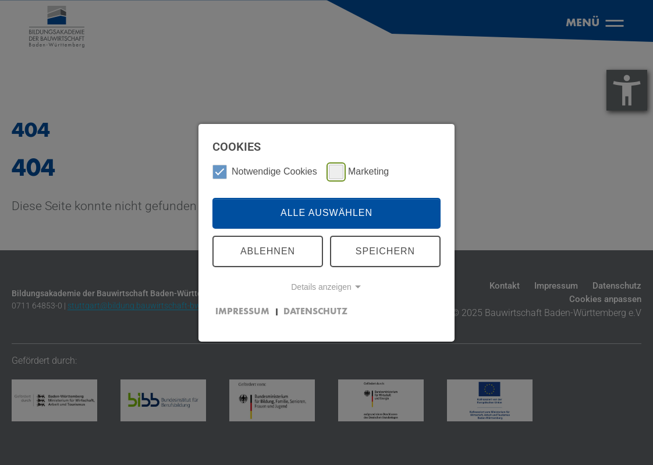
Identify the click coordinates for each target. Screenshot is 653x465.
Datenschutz (315, 312)
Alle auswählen (326, 213)
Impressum (242, 312)
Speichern (385, 251)
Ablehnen (267, 251)
